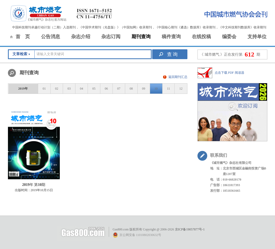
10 (156, 88)
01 (44, 88)
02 (56, 88)
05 (94, 88)
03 (69, 88)
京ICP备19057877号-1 (190, 229)
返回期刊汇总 (177, 77)
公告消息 (50, 36)
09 (143, 88)
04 (81, 88)
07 (118, 88)
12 (180, 88)
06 (106, 88)
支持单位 (257, 36)
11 (168, 88)
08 (131, 88)
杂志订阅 (110, 36)
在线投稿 (201, 36)
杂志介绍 (80, 36)
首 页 (23, 36)
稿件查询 (171, 36)
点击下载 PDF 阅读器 (229, 73)
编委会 (229, 36)
